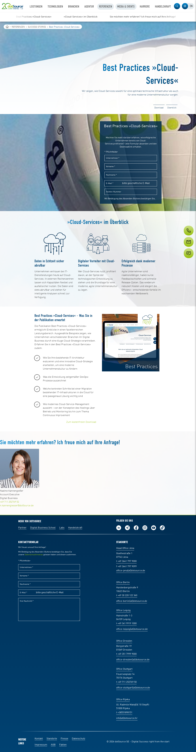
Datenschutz (78, 738)
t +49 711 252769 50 (126, 682)
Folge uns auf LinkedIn (118, 527)
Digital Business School (43, 528)
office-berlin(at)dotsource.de (131, 601)
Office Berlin (123, 582)
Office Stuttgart (124, 669)
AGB (53, 745)
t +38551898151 (124, 712)
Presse (64, 738)
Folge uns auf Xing (127, 527)
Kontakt (39, 738)
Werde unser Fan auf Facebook (136, 527)
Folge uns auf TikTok (162, 527)
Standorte (52, 738)
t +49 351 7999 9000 (126, 654)
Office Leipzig (123, 610)
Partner (22, 528)
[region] (98, 16)
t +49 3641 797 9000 (126, 561)
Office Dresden (124, 641)
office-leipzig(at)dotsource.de (132, 629)
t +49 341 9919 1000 (126, 623)
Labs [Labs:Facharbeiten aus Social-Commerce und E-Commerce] (61, 528)
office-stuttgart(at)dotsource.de (133, 688)
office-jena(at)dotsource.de (130, 570)
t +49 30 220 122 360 (126, 595)
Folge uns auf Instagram (144, 527)
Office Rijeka (123, 699)
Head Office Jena (125, 548)
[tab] (185, 6)
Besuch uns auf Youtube (153, 527)
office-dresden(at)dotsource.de (132, 659)
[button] (177, 6)
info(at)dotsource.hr (127, 718)
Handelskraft (75, 528)
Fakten (63, 745)
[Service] (188, 247)
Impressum (41, 745)
